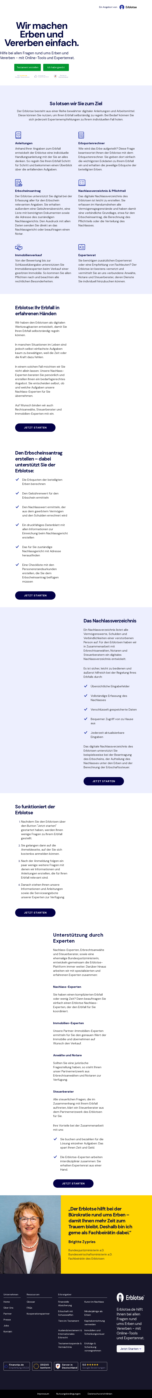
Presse (7, 1319)
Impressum (43, 1393)
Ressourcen (33, 1294)
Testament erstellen (27, 67)
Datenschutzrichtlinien (100, 1393)
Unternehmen (11, 1294)
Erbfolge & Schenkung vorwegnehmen (92, 1347)
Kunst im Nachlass (94, 1301)
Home (7, 1301)
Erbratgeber (65, 1294)
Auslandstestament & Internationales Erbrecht (70, 1334)
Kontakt (8, 1331)
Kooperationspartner (38, 1313)
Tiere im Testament (68, 1320)
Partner (8, 1313)
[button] (130, 1348)
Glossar (31, 1301)
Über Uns (8, 1307)
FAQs (29, 1307)
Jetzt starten (35, 427)
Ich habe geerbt (56, 67)
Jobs (6, 1325)
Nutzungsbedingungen (68, 1393)
